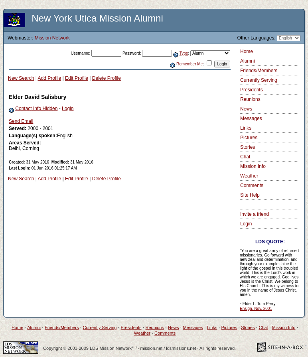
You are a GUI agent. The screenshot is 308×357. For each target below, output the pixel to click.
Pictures (248, 137)
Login (67, 108)
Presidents (251, 90)
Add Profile (49, 78)
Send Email (21, 121)
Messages (251, 118)
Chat (245, 157)
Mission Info (253, 166)
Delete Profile (106, 78)
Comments (251, 185)
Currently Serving (258, 80)
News (246, 109)
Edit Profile (76, 78)
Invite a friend (254, 214)
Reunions (250, 99)
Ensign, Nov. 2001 (256, 308)
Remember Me (189, 64)
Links (245, 128)
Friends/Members (258, 70)
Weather (249, 176)
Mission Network (52, 38)
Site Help (250, 195)
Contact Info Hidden (36, 108)
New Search (21, 78)
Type (184, 53)
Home (246, 51)
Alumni (247, 61)
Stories (247, 147)
